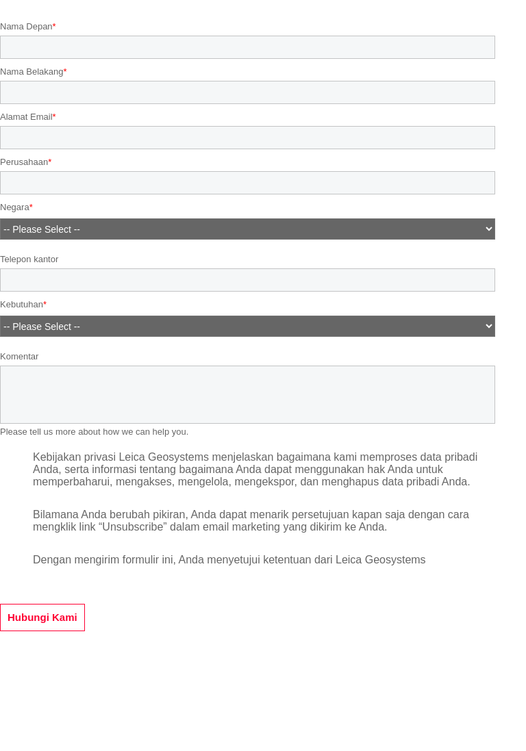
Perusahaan (24, 162)
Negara (14, 207)
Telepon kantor (29, 259)
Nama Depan (26, 26)
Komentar (19, 356)
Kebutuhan (21, 305)
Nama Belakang (32, 71)
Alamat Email (26, 117)
